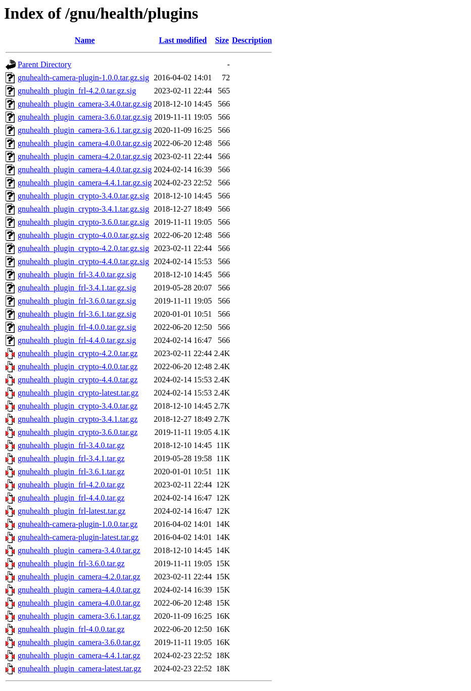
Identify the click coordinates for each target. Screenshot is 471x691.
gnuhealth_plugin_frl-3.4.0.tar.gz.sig (77, 274)
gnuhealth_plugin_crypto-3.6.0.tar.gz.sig (83, 222)
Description (252, 40)
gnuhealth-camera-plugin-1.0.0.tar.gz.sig (83, 77)
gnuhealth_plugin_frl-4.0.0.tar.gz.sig (77, 327)
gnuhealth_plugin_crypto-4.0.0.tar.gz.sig (83, 235)
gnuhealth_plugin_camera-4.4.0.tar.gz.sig (85, 169)
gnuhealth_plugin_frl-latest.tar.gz (71, 511)
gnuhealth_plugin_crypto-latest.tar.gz (78, 392)
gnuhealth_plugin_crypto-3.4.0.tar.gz (77, 406)
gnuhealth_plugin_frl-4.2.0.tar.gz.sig (77, 90)
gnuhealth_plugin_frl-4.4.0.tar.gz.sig (77, 340)
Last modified (183, 40)
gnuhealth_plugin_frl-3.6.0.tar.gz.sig (77, 301)
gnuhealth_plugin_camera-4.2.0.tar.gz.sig (85, 156)
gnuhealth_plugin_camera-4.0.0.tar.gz (79, 603)
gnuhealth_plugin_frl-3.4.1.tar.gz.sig (77, 287)
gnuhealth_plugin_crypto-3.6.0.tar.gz (77, 432)
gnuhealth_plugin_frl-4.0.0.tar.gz (71, 629)
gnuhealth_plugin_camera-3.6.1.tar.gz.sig (85, 130)
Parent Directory (44, 64)
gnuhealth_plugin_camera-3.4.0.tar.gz (79, 550)
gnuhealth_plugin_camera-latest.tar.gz (79, 668)
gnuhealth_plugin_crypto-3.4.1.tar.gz (77, 419)
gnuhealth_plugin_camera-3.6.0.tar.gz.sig (85, 117)
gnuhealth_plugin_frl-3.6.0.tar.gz (71, 563)
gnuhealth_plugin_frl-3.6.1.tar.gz (71, 471)
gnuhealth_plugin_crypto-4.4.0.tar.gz (77, 379)
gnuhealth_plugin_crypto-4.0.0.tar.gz (77, 366)
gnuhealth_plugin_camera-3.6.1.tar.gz (79, 616)
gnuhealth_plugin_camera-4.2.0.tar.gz (79, 576)
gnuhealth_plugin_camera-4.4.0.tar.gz (79, 589)
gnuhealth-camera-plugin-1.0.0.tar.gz (77, 524)
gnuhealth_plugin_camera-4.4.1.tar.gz (79, 655)
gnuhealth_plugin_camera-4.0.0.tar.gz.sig (85, 143)
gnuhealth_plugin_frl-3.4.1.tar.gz (71, 458)
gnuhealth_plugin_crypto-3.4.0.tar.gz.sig (83, 195)
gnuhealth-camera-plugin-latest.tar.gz (78, 537)
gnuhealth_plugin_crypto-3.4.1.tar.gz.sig (83, 209)
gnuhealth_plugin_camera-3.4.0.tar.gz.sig (85, 104)
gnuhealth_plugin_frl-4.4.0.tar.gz (71, 497)
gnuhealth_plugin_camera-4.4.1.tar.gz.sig (85, 182)
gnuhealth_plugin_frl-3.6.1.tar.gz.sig (77, 314)
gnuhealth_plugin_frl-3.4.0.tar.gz (71, 445)
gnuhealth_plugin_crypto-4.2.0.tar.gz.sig (83, 248)
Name (85, 40)
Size (222, 40)
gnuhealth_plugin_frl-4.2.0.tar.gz (71, 484)
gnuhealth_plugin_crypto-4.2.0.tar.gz (77, 353)
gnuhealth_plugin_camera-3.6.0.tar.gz (79, 642)
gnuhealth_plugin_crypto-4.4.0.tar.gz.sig (83, 261)
